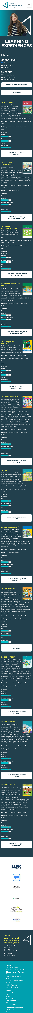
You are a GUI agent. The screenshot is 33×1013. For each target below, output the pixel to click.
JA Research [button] (10, 998)
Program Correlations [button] (13, 976)
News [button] (7, 1002)
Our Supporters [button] (11, 983)
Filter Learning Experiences (16, 85)
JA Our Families (8, 588)
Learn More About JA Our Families (16, 648)
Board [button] (8, 996)
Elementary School (9, 63)
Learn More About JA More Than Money (16, 461)
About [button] (8, 990)
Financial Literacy (9, 75)
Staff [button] (7, 994)
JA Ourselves (8, 785)
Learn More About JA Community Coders (16, 387)
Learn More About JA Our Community (16, 579)
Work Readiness (8, 79)
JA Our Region (8, 722)
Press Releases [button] (11, 1000)
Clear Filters (16, 92)
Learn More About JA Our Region (16, 775)
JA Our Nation (8, 657)
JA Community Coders (7, 342)
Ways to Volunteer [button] (12, 967)
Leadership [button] (9, 992)
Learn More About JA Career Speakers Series (16, 332)
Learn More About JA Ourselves (16, 844)
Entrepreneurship (9, 77)
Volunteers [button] (10, 965)
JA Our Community (10, 527)
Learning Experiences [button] (14, 1007)
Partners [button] (9, 979)
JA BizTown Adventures (7, 164)
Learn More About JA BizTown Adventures (16, 217)
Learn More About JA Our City (16, 518)
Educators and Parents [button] (15, 972)
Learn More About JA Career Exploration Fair (16, 274)
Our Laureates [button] (11, 1005)
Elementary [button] (10, 1009)
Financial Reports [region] (12, 987)
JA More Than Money (11, 397)
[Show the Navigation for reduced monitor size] (29, 5)
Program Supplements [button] (14, 974)
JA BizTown (7, 102)
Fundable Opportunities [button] (14, 981)
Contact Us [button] (8, 953)
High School (7, 67)
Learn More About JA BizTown (16, 153)
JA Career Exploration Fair (9, 227)
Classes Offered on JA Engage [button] (16, 969)
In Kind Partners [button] (11, 985)
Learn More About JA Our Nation (16, 712)
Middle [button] (8, 1011)
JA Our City (7, 470)
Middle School (8, 65)
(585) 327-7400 (9, 955)
